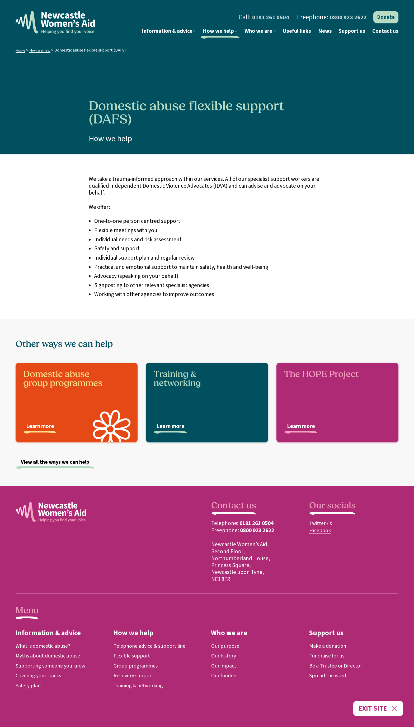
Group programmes (137, 666)
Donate (386, 17)
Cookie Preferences (76, 710)
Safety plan (29, 685)
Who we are (267, 32)
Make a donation (328, 646)
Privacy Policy (49, 710)
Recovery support (135, 675)
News (329, 32)
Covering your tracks (40, 675)
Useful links (303, 32)
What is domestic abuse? (44, 646)
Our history (224, 656)
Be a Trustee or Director (337, 666)
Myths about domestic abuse (50, 656)
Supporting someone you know (53, 666)
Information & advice (179, 32)
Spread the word (329, 675)
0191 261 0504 (265, 17)
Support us (354, 32)
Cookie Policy (26, 710)
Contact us (386, 32)
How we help (228, 32)
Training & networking (140, 685)
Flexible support (133, 656)
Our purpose (226, 646)
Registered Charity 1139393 (112, 710)
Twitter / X (321, 524)
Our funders (225, 675)
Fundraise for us (328, 656)
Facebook (320, 531)
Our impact (224, 666)
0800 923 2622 (346, 17)
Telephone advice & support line (152, 646)
